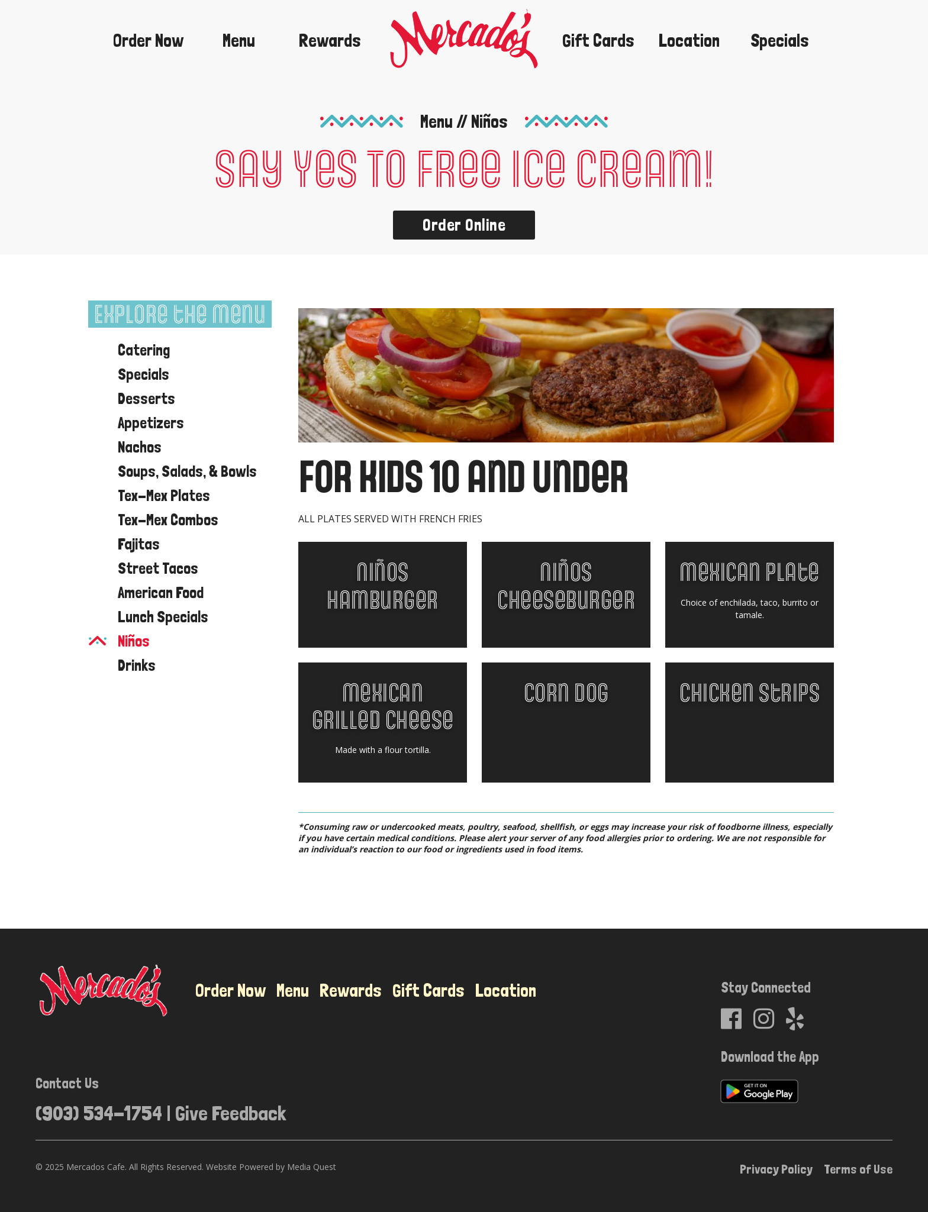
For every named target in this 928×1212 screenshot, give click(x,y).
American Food (161, 592)
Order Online (464, 225)
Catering (144, 350)
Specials (779, 40)
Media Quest (311, 1166)
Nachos (140, 447)
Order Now (148, 40)
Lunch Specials (163, 616)
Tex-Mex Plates (164, 495)
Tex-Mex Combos (168, 519)
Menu (239, 40)
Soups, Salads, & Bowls (187, 471)
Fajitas (139, 544)
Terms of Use (858, 1169)
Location (689, 40)
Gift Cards (598, 40)
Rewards (330, 40)
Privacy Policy (776, 1169)
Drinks (137, 665)
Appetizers (151, 422)
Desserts (146, 398)
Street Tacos (158, 568)
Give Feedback (230, 1113)
